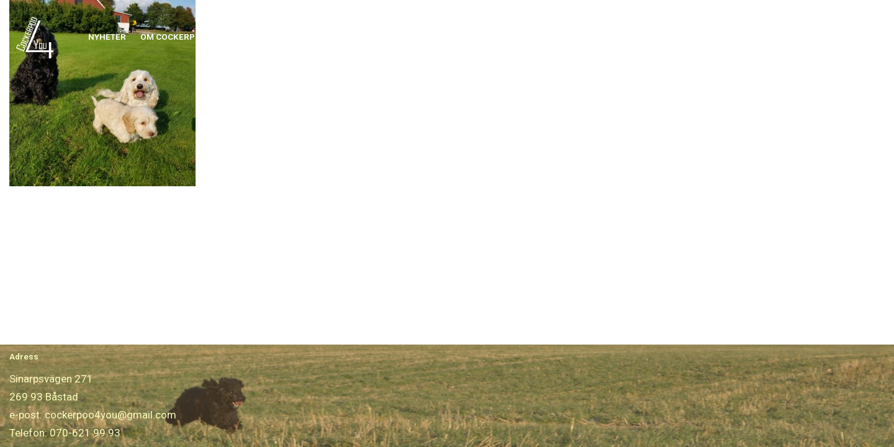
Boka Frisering (635, 37)
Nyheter (107, 37)
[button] (212, 37)
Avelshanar (499, 37)
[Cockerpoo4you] (38, 37)
